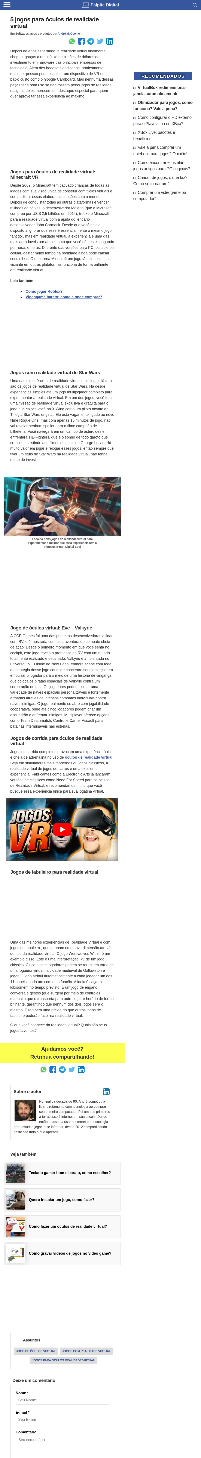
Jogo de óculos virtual (36, 1351)
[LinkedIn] (106, 1091)
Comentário (26, 1432)
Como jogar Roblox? (44, 291)
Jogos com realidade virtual (86, 1351)
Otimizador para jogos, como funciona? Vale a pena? (163, 105)
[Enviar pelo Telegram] (90, 41)
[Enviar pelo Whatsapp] (71, 41)
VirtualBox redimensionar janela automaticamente (159, 90)
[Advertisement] (62, 133)
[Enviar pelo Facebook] (81, 41)
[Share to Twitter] (100, 41)
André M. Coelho (69, 33)
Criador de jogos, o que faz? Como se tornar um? (160, 180)
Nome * (22, 1393)
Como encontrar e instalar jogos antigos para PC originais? (161, 165)
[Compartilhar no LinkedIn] (109, 41)
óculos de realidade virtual (88, 757)
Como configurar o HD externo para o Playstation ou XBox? (162, 120)
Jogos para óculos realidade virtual (63, 1360)
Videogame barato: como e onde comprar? (64, 297)
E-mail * (23, 1412)
